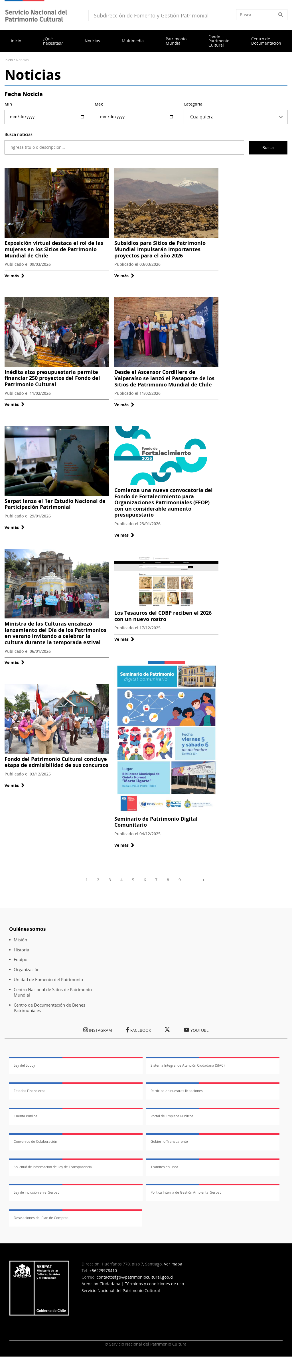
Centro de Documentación (266, 40)
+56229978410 (103, 1270)
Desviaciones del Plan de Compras (41, 1218)
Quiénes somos (27, 929)
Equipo (20, 959)
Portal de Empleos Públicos (172, 1116)
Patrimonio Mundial (176, 40)
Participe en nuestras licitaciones (177, 1091)
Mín (8, 104)
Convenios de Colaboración (35, 1141)
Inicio (16, 40)
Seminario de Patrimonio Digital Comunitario (156, 821)
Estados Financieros (29, 1091)
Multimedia (133, 40)
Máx (99, 104)
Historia (21, 950)
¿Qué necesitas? (53, 40)
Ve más (15, 275)
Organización (27, 969)
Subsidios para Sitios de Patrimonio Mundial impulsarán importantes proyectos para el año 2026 (160, 249)
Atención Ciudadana (101, 1283)
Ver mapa (173, 1264)
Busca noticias (19, 134)
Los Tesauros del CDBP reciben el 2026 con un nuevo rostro (163, 615)
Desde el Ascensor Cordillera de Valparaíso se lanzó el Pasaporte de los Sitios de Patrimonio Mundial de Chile (164, 378)
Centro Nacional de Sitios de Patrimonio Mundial (53, 992)
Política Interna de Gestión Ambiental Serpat (186, 1192)
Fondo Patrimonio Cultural (218, 41)
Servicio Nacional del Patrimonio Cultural (121, 1290)
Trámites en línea (164, 1167)
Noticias (92, 40)
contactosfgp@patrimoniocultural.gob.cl (135, 1277)
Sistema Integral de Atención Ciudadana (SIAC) (188, 1065)
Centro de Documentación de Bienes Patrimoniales (49, 1007)
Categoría (193, 104)
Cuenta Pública (25, 1116)
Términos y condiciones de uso (154, 1283)
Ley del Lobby (24, 1065)
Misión (20, 940)
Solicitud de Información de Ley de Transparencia (53, 1167)
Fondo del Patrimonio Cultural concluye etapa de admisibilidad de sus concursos (56, 762)
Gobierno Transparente (169, 1141)
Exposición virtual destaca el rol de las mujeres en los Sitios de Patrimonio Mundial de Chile (54, 249)
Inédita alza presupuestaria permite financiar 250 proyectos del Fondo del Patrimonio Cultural (52, 378)
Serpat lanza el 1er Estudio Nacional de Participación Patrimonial (55, 504)
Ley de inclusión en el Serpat (36, 1192)
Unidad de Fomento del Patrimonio (48, 979)
